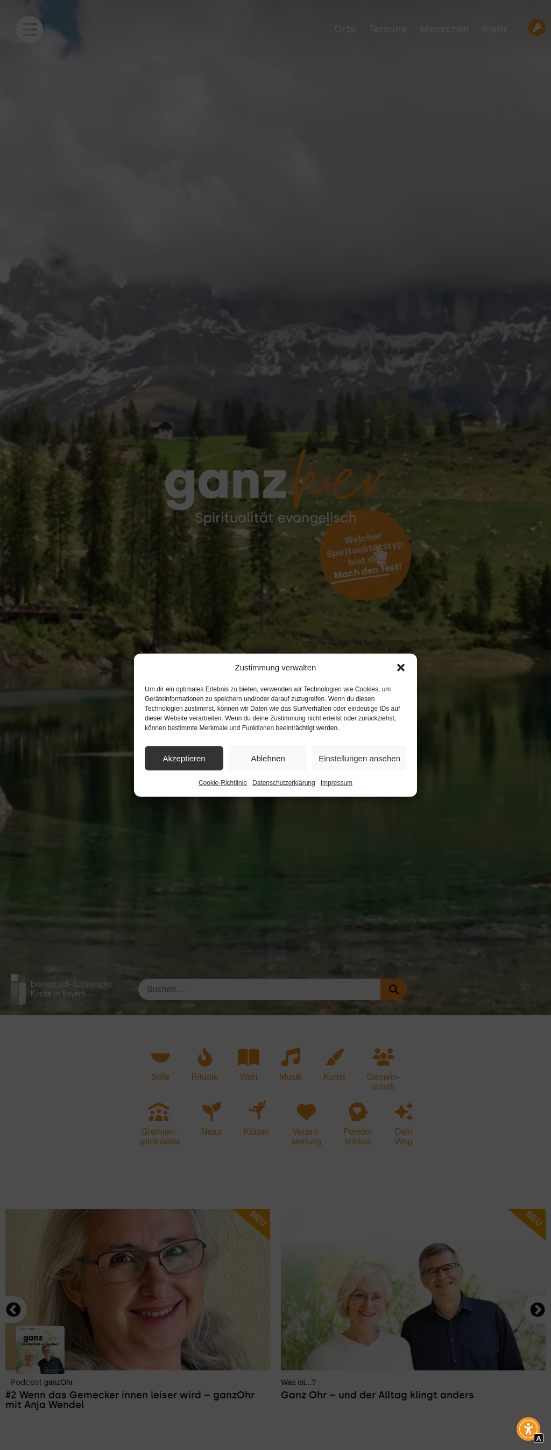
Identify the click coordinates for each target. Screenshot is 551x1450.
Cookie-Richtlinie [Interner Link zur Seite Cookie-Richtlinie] (223, 783)
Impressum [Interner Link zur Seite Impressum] (336, 783)
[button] (400, 667)
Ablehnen (268, 757)
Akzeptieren (184, 757)
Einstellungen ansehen (359, 757)
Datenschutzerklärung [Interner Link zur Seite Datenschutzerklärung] (283, 783)
